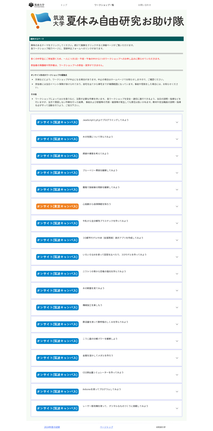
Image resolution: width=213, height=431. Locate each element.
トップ (64, 5)
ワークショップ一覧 (104, 5)
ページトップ (106, 427)
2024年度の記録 (52, 427)
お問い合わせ (144, 5)
